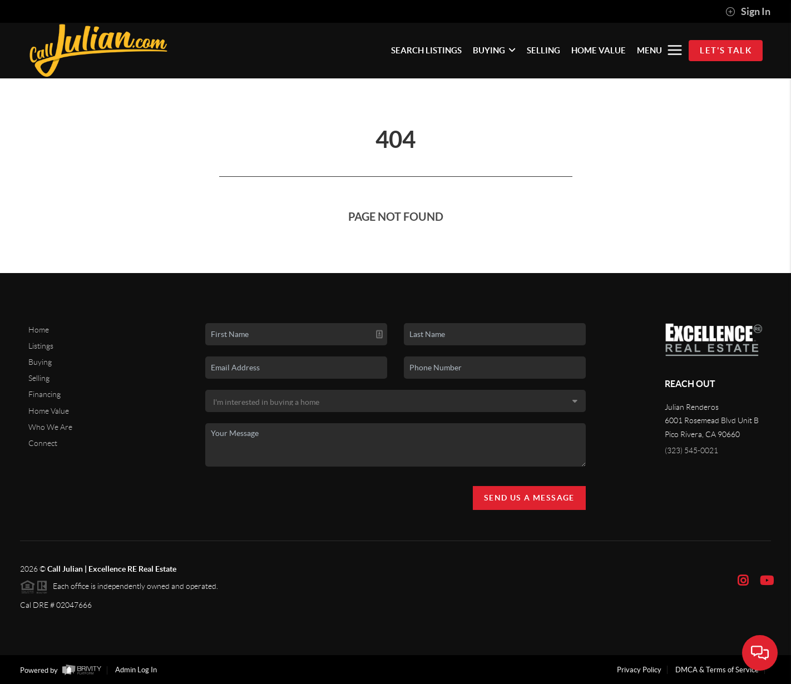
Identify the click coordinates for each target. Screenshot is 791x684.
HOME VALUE (598, 50)
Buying (40, 362)
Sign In (747, 11)
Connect (42, 443)
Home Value (48, 411)
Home (38, 329)
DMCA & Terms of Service (717, 670)
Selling (39, 378)
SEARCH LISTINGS (426, 50)
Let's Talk (726, 50)
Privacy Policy (639, 670)
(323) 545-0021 (691, 450)
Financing (44, 394)
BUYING (494, 50)
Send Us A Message (529, 497)
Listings (40, 345)
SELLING (543, 50)
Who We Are (50, 427)
